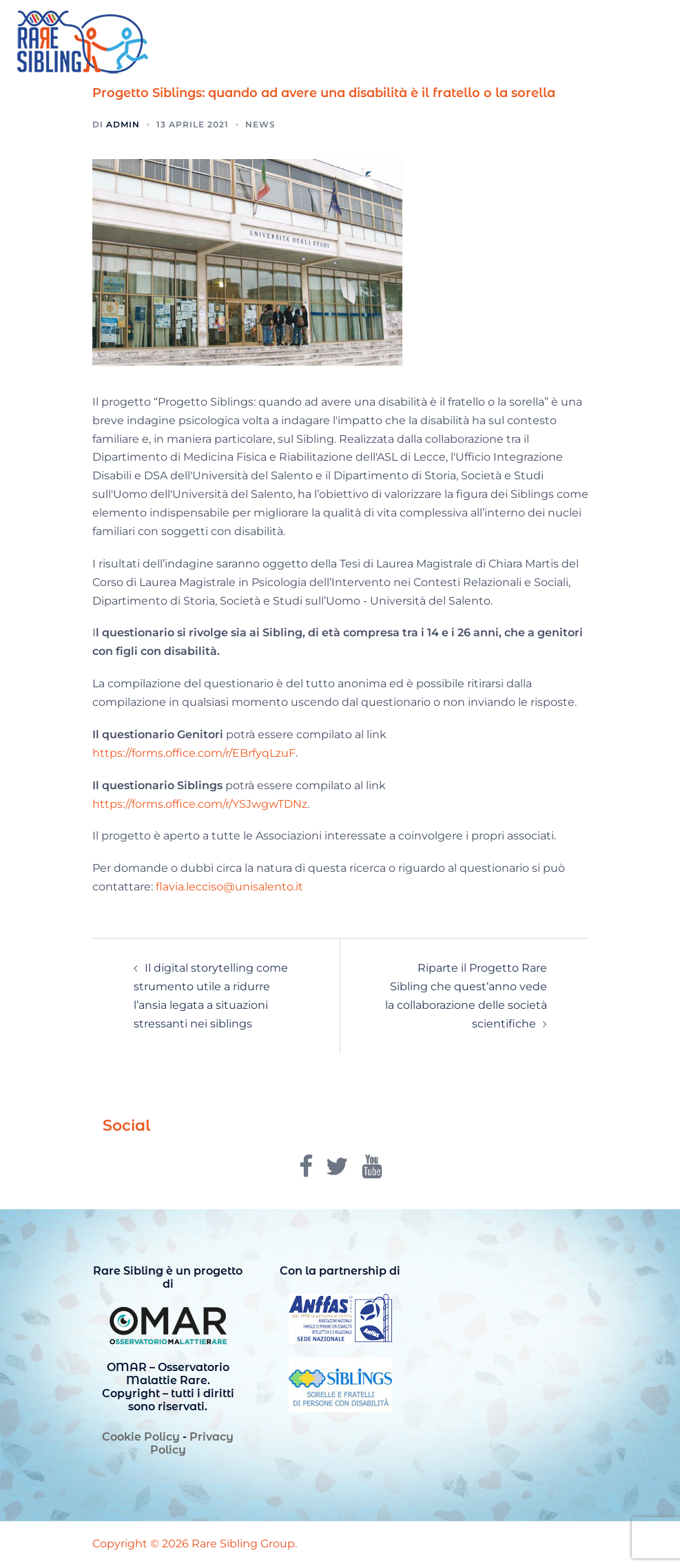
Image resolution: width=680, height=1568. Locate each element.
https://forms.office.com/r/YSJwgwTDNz (199, 804)
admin (123, 124)
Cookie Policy (141, 1436)
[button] (635, 42)
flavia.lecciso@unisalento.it (229, 886)
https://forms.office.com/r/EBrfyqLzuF (194, 753)
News (260, 124)
